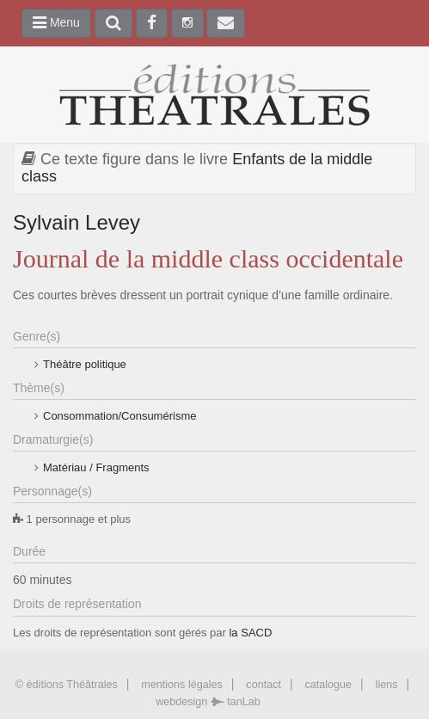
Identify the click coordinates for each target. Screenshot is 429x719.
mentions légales (182, 685)
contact (263, 685)
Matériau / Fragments (96, 467)
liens (387, 685)
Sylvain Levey (76, 222)
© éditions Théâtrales (66, 685)
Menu (56, 22)
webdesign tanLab (208, 702)
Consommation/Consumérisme (119, 415)
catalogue (328, 685)
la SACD (250, 632)
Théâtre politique (84, 364)
